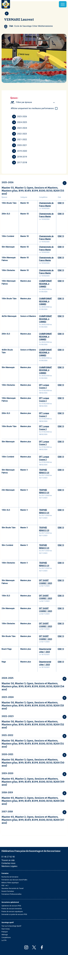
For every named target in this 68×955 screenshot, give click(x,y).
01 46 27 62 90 (8, 857)
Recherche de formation (9, 877)
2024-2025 (19, 122)
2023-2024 (19, 128)
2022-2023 (19, 134)
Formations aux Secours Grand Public (14, 880)
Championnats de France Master (46, 204)
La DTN (3, 940)
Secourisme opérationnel (10, 902)
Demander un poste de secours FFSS (14, 914)
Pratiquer (4, 932)
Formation (4, 873)
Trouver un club (8, 860)
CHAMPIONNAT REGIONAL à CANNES (45, 284)
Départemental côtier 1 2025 (45, 650)
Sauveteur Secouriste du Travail (12, 888)
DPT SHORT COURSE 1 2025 (45, 581)
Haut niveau (5, 929)
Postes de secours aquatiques (12, 911)
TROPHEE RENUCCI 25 (44, 471)
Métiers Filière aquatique (10, 883)
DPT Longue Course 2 (44, 386)
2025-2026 (19, 117)
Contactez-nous (8, 863)
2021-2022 (19, 140)
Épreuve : (14, 98)
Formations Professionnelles (11, 894)
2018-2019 (19, 157)
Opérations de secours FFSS (11, 906)
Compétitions (6, 937)
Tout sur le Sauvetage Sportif (11, 926)
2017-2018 (19, 163)
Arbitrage (4, 935)
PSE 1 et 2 (4, 885)
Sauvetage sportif (7, 922)
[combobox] (35, 102)
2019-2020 (19, 151)
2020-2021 (19, 145)
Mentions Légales (9, 866)
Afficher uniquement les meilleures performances (32, 108)
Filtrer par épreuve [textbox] (24, 102)
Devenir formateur (7, 891)
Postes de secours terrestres (11, 909)
